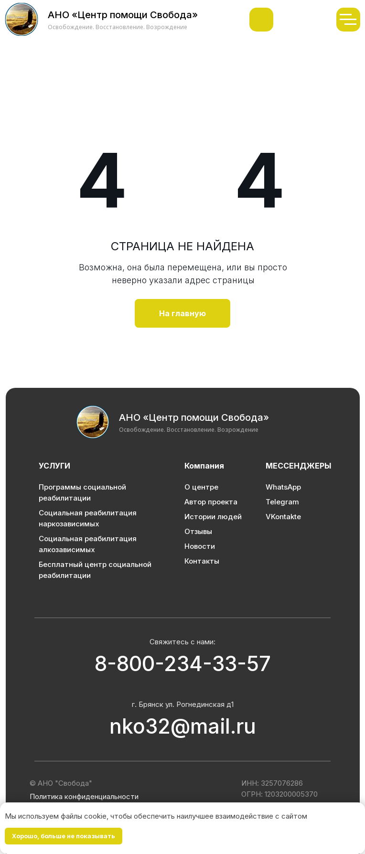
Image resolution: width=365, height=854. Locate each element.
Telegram (282, 501)
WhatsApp (283, 486)
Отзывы (198, 531)
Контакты (201, 561)
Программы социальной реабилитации (82, 492)
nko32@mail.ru (183, 726)
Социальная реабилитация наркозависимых (88, 518)
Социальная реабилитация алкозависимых (88, 544)
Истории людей (213, 516)
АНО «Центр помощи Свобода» (194, 417)
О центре (201, 486)
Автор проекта (210, 501)
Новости (199, 546)
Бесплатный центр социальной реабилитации (95, 570)
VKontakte (283, 516)
